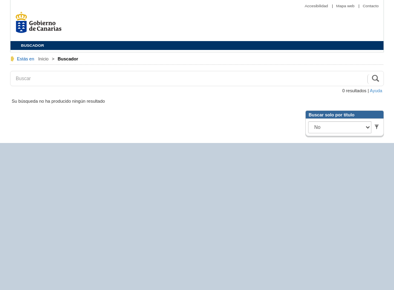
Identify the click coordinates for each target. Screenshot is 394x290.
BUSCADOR (32, 45)
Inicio (44, 58)
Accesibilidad (316, 6)
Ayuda (376, 90)
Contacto (371, 6)
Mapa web (346, 6)
